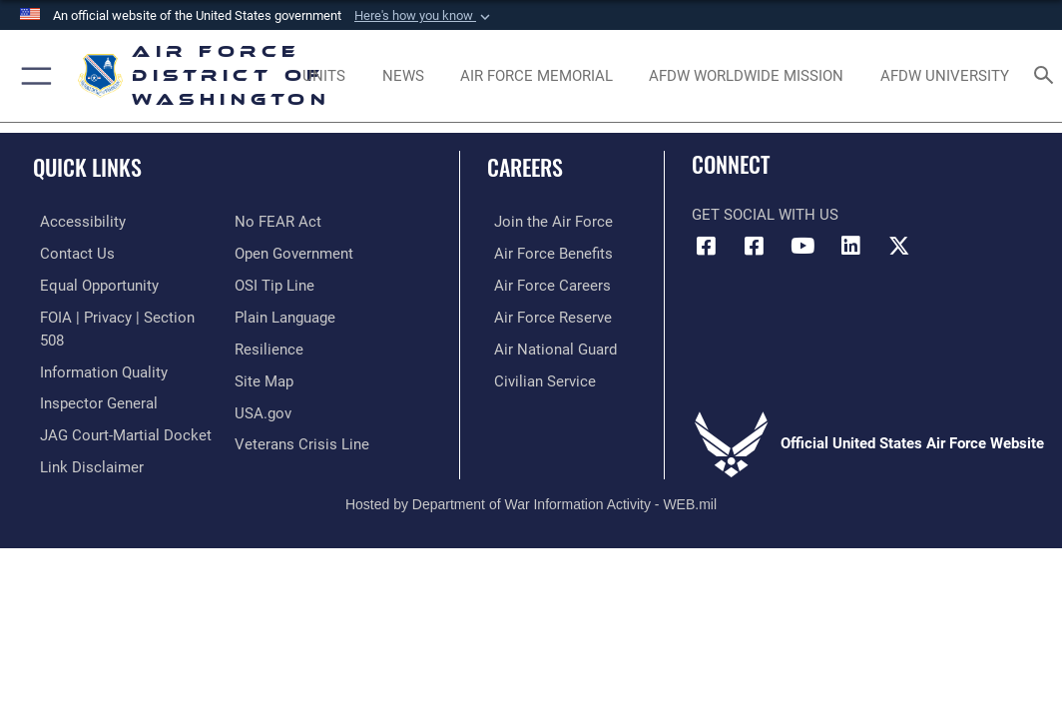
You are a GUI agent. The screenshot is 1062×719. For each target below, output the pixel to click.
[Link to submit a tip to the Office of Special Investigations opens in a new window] (274, 283)
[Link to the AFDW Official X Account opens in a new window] (898, 246)
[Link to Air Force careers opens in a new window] (545, 283)
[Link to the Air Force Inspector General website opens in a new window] (92, 397)
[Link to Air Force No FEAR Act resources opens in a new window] (278, 221)
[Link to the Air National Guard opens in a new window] (548, 345)
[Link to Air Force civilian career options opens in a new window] (538, 375)
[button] (424, 16)
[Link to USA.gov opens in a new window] (263, 406)
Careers (525, 167)
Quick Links (87, 167)
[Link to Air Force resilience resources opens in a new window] (269, 345)
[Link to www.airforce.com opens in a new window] (546, 221)
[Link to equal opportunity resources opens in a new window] (92, 283)
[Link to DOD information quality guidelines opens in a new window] (97, 367)
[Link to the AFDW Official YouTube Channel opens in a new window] (802, 246)
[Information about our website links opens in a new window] (85, 458)
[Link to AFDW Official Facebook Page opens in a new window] (707, 246)
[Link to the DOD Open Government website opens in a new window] (294, 252)
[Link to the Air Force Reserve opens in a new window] (546, 314)
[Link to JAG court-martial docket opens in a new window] (119, 428)
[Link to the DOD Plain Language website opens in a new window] (285, 314)
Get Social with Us (765, 215)
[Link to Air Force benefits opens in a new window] (546, 252)
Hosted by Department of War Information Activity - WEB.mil (531, 495)
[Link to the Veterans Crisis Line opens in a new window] (302, 437)
